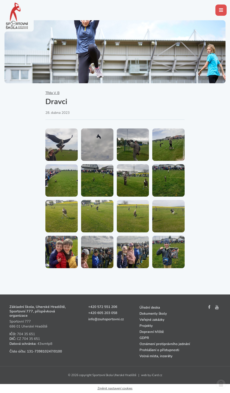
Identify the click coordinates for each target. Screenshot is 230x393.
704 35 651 (26, 334)
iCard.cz (157, 375)
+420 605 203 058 (102, 313)
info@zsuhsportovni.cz (106, 319)
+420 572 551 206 (102, 307)
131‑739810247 (40, 351)
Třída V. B (52, 93)
